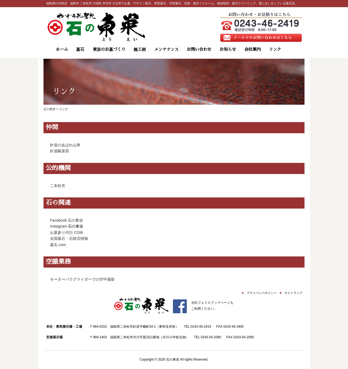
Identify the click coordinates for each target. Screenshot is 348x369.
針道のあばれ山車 (65, 145)
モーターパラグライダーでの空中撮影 (82, 279)
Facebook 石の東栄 (66, 220)
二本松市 (57, 186)
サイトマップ (293, 292)
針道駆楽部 (59, 151)
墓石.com (58, 245)
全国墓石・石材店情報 (69, 238)
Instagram (58, 226)
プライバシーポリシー (261, 292)
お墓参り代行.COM (66, 232)
